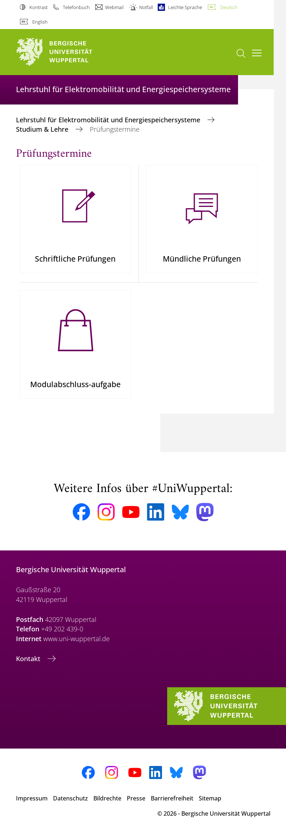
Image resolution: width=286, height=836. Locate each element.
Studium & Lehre (43, 129)
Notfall (146, 7)
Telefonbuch (76, 7)
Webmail (114, 7)
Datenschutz (70, 798)
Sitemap (210, 798)
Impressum (32, 798)
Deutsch (229, 7)
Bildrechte (107, 798)
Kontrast (38, 7)
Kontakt (29, 658)
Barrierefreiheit (172, 798)
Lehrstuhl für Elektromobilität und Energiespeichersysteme (109, 119)
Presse (136, 798)
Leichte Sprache (185, 7)
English (40, 22)
